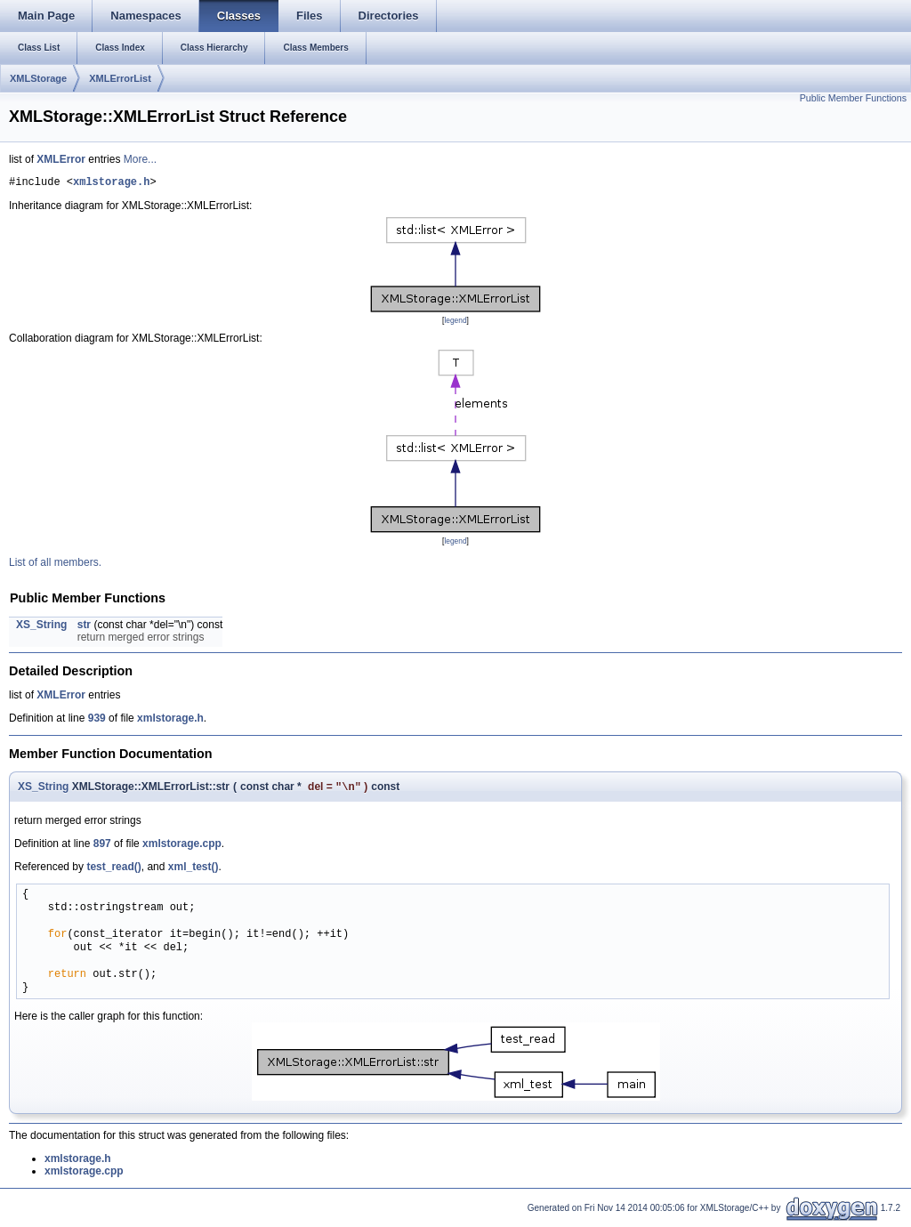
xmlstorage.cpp (182, 848)
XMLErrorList (120, 78)
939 (97, 720)
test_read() (113, 871)
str (84, 627)
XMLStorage (38, 78)
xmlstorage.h (111, 183)
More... (140, 159)
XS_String (41, 627)
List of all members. (55, 565)
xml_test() (193, 871)
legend (455, 323)
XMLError (60, 159)
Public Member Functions (853, 98)
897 (102, 848)
